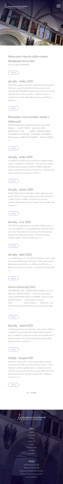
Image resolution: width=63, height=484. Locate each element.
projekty (31, 453)
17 (31, 392)
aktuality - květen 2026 (20, 81)
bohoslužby (32, 435)
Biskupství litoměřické (31, 467)
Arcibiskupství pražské (31, 464)
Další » (34, 392)
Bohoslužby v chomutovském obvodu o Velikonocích (28, 119)
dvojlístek (31, 441)
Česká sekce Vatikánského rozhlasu (31, 471)
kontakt (31, 450)
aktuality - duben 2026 (20, 157)
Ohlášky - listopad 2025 (20, 358)
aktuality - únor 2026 (19, 222)
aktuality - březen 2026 (20, 189)
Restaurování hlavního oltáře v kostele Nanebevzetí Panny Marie (28, 59)
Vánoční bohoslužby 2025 (21, 287)
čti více (13, 72)
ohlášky (31, 432)
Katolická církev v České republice (31, 474)
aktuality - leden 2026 (20, 254)
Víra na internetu (31, 477)
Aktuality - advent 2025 (20, 325)
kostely (31, 444)
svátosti (31, 438)
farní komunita (31, 447)
